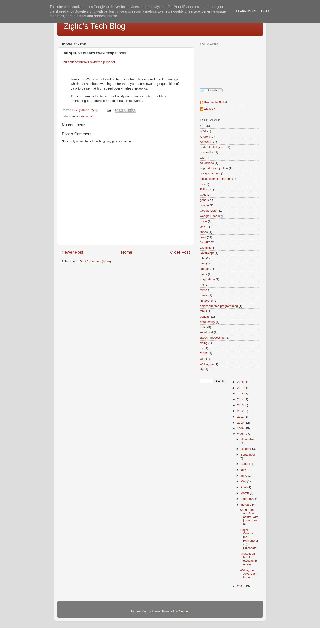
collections (207, 163)
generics (205, 200)
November (247, 439)
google (204, 205)
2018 (241, 381)
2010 (241, 422)
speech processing (212, 337)
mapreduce (207, 279)
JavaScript (207, 253)
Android (205, 136)
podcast (205, 316)
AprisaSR (206, 142)
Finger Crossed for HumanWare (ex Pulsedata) (249, 539)
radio (84, 116)
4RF (203, 126)
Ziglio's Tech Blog (94, 26)
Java (203, 237)
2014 (241, 399)
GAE (203, 194)
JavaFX (205, 242)
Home (126, 252)
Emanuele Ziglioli (215, 102)
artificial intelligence (213, 147)
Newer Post (72, 252)
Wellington (207, 364)
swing (204, 343)
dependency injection (214, 168)
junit (202, 263)
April (244, 487)
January (246, 504)
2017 (241, 387)
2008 (241, 434)
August (246, 463)
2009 (241, 428)
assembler (207, 152)
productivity (207, 322)
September (248, 454)
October (246, 448)
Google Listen (209, 210)
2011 (241, 416)
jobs (202, 258)
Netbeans (206, 300)
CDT (203, 157)
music (204, 295)
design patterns (210, 173)
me (202, 284)
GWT (203, 226)
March (245, 493)
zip (202, 369)
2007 (241, 586)
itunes (204, 232)
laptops (205, 268)
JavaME (205, 247)
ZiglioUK (210, 108)
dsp (202, 184)
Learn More (246, 11)
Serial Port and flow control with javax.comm (249, 517)
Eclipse (205, 189)
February (247, 498)
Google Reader (210, 216)
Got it (266, 11)
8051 (203, 131)
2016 (241, 393)
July (244, 469)
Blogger (184, 611)
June (244, 475)
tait (92, 116)
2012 (241, 411)
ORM (203, 311)
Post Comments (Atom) (95, 261)
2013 (241, 405)
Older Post (180, 252)
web (202, 358)
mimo (76, 116)
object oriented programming (219, 306)
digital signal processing (216, 178)
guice (203, 221)
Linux (203, 274)
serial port (206, 332)
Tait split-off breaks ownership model (88, 62)
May (244, 481)
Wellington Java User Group (248, 574)
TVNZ (204, 353)
